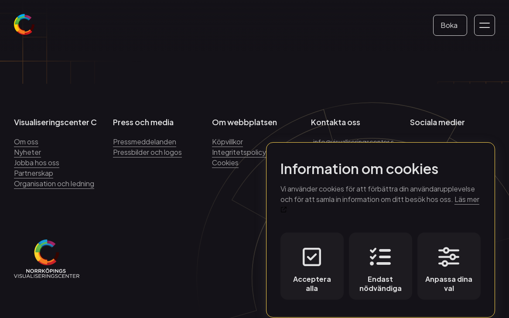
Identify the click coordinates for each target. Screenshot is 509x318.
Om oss (26, 141)
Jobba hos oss (36, 162)
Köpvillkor (227, 141)
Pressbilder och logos (147, 152)
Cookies (225, 162)
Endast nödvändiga (380, 262)
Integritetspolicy (239, 152)
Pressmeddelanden (144, 141)
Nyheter (27, 152)
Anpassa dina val (448, 262)
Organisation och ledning (54, 183)
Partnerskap (33, 173)
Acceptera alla (312, 262)
